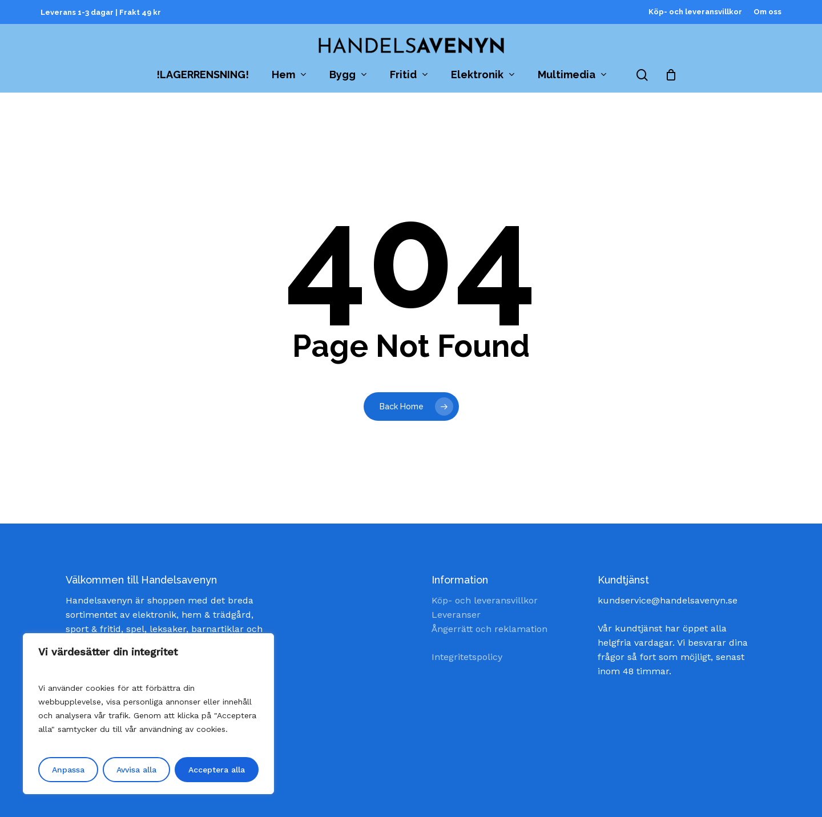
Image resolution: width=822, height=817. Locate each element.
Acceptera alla (216, 769)
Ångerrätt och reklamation (489, 628)
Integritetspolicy (467, 656)
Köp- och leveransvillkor (485, 600)
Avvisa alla (136, 769)
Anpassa (68, 769)
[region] (148, 713)
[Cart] (671, 75)
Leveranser (456, 614)
